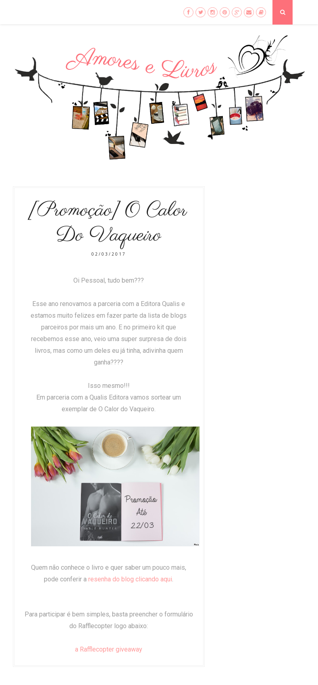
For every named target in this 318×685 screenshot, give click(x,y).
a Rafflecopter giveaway (108, 649)
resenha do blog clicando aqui (130, 579)
